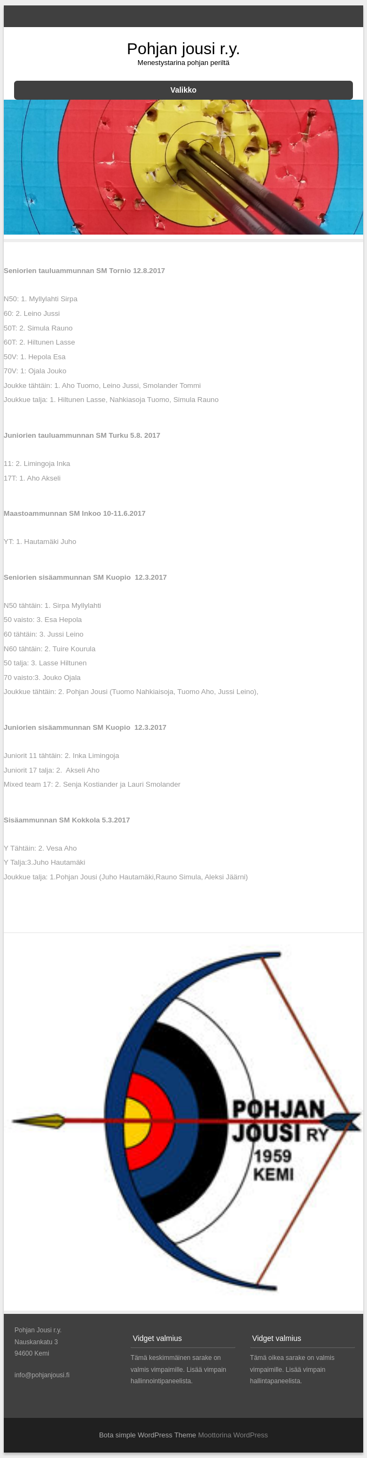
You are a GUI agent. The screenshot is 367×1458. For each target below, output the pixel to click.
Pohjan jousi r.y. (183, 48)
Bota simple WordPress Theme (147, 1435)
